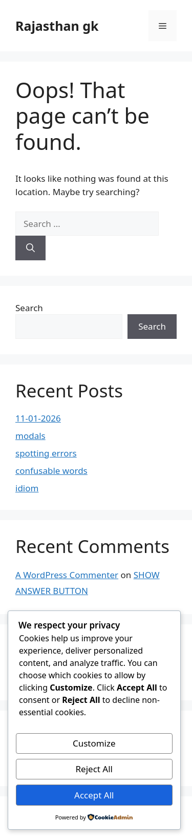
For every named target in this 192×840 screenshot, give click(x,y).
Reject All (94, 769)
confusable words (51, 470)
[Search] (30, 248)
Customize (94, 743)
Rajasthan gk (56, 25)
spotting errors (46, 453)
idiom (26, 488)
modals (30, 436)
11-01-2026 (38, 418)
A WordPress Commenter (66, 575)
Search (29, 308)
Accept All (94, 795)
